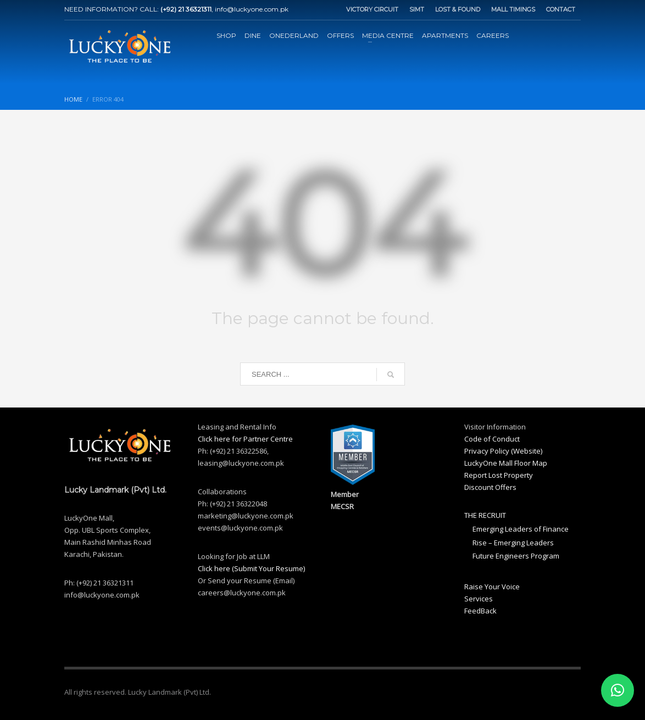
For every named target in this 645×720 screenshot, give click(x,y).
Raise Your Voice (492, 586)
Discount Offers (490, 487)
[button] (617, 690)
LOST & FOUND (457, 9)
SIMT (416, 9)
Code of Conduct (492, 439)
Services (478, 599)
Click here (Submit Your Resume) (251, 568)
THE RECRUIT (485, 515)
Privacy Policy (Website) (503, 451)
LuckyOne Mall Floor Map (505, 463)
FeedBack (480, 611)
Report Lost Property (498, 475)
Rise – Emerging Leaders (513, 543)
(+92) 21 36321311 (186, 9)
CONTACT (560, 9)
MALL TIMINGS (513, 9)
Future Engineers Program (515, 556)
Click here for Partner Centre (245, 439)
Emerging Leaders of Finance (520, 529)
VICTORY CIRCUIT (372, 9)
